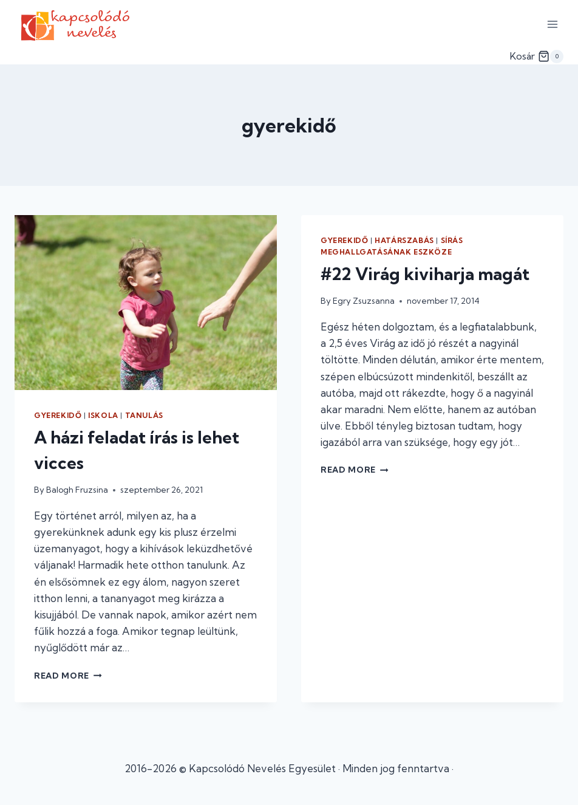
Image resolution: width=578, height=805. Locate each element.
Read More (68, 675)
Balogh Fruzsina (77, 490)
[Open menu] (552, 24)
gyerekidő (57, 415)
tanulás (144, 415)
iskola (103, 415)
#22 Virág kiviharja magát (425, 273)
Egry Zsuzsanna (364, 301)
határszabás (404, 240)
